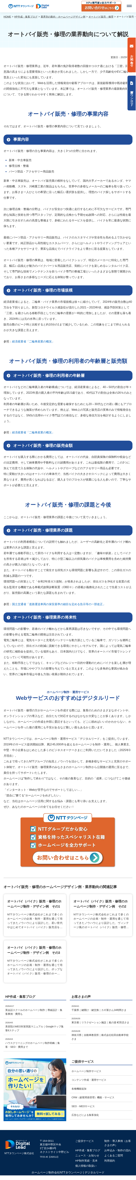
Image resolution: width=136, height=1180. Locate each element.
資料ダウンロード (131, 97)
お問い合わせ (131, 59)
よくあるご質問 (113, 1155)
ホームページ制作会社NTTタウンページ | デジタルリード (68, 1172)
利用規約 (109, 1160)
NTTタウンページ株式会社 (19, 1153)
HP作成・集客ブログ (87, 1150)
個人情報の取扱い (86, 1165)
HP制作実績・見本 (86, 1160)
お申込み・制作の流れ (117, 1150)
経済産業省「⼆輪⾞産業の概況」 (33, 341)
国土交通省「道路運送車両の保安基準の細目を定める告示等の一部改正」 (59, 604)
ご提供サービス (84, 1140)
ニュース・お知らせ (87, 1155)
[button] (129, 6)
